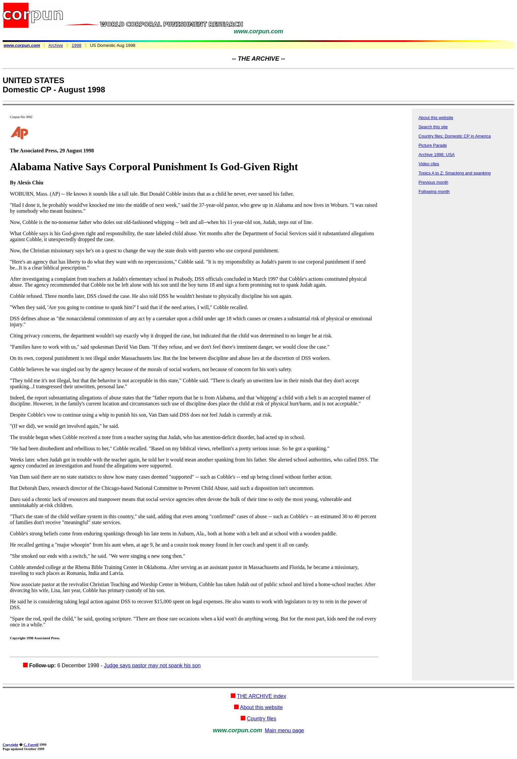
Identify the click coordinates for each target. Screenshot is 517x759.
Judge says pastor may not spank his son (152, 665)
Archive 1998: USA (436, 154)
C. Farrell (30, 744)
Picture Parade (432, 145)
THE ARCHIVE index (261, 696)
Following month (434, 191)
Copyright (10, 744)
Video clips (428, 163)
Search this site (433, 126)
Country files (261, 718)
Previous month (433, 182)
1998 (76, 45)
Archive (55, 45)
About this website (435, 117)
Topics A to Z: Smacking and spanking (454, 173)
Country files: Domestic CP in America (454, 136)
